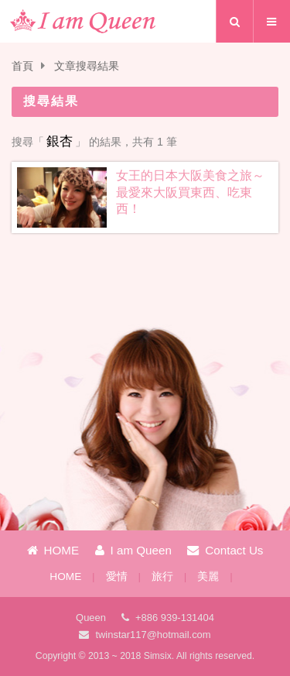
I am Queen (133, 550)
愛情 (117, 576)
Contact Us (225, 550)
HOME (53, 550)
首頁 (22, 66)
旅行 (162, 576)
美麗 (208, 576)
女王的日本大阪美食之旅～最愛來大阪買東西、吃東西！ (190, 192)
